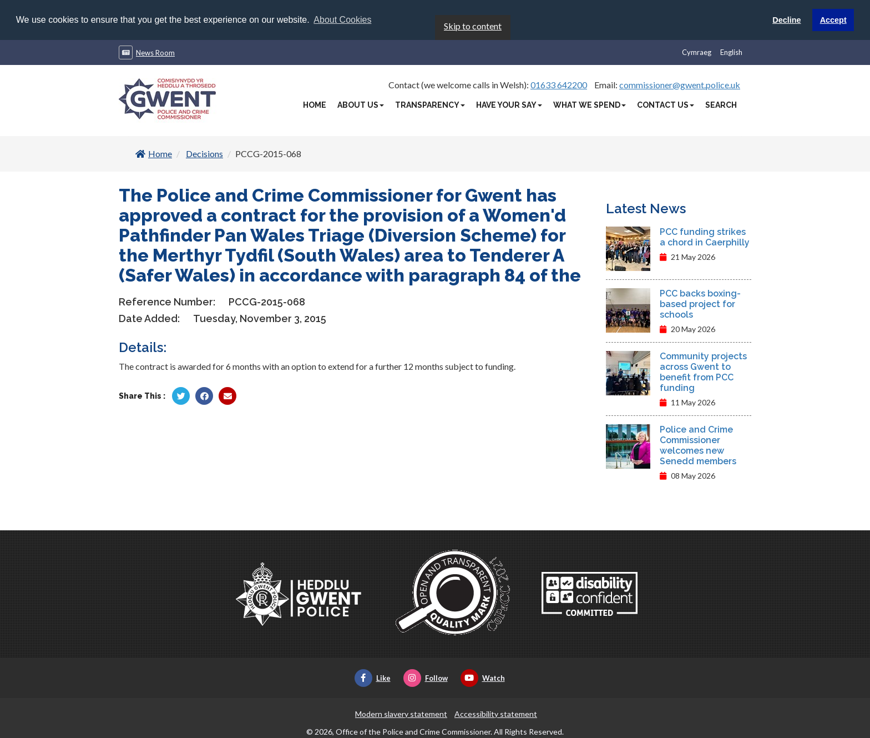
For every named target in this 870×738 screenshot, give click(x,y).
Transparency (430, 103)
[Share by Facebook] (204, 395)
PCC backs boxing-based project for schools (700, 303)
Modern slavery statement (401, 712)
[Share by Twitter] (181, 395)
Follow (425, 676)
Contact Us (665, 103)
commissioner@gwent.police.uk (679, 83)
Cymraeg (696, 51)
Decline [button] (786, 20)
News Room (155, 51)
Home (314, 103)
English (731, 51)
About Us (360, 103)
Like (373, 676)
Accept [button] (833, 20)
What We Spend (589, 103)
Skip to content (473, 24)
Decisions (204, 152)
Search (721, 103)
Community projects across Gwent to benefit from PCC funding (703, 371)
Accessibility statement (495, 712)
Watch (483, 676)
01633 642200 (558, 83)
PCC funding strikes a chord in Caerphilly (705, 236)
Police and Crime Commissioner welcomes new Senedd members (698, 444)
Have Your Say (509, 103)
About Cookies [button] (342, 19)
